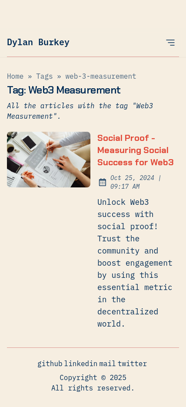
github (50, 363)
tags (44, 76)
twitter (132, 363)
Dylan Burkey (38, 42)
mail (107, 363)
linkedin (81, 363)
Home (15, 76)
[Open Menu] (170, 42)
